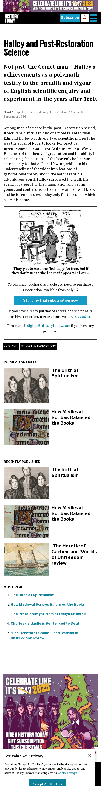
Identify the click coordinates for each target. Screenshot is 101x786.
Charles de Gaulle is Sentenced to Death (46, 623)
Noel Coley (12, 112)
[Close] (89, 760)
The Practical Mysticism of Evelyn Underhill (49, 614)
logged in (82, 317)
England (10, 346)
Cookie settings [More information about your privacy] (67, 778)
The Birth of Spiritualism (65, 373)
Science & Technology (38, 346)
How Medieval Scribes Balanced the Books (71, 417)
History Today (48, 112)
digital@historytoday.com (48, 326)
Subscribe (70, 18)
